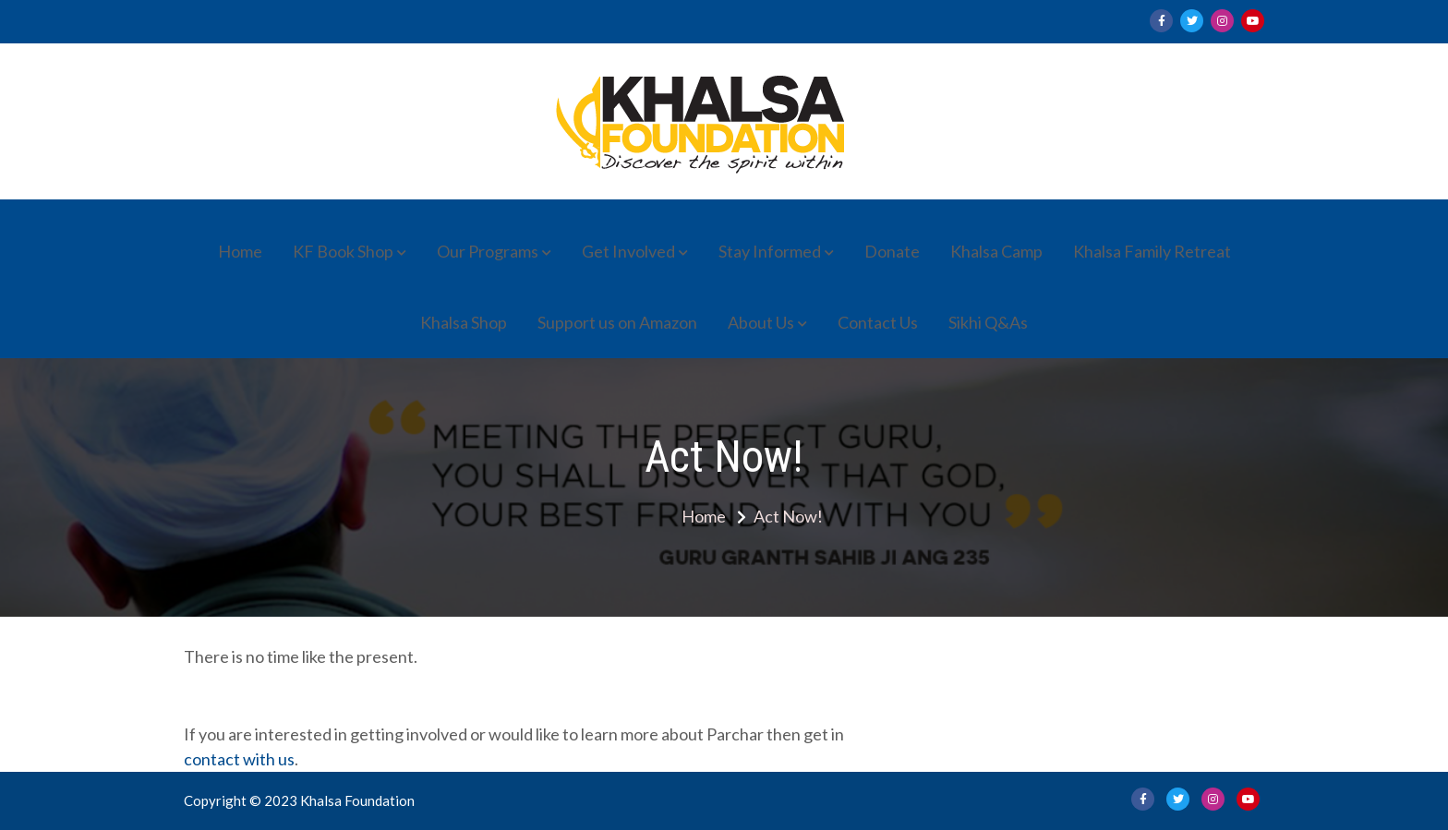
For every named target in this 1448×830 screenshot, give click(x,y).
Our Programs (487, 251)
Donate (892, 251)
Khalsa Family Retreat (1152, 251)
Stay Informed (769, 251)
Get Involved (628, 251)
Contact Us (878, 322)
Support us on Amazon (617, 322)
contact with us (239, 759)
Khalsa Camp (996, 251)
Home (240, 251)
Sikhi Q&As (988, 322)
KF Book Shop (343, 251)
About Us (761, 322)
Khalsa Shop (463, 322)
